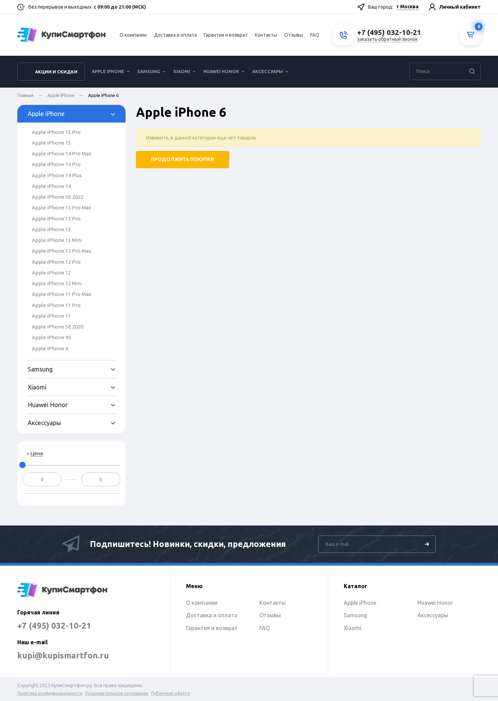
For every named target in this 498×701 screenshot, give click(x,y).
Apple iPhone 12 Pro (56, 262)
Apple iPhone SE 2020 (57, 327)
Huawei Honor (221, 71)
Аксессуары (267, 71)
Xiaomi (181, 71)
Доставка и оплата (175, 35)
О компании (133, 35)
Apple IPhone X (50, 348)
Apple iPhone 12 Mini (57, 283)
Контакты (266, 35)
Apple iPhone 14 (51, 186)
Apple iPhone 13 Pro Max (61, 207)
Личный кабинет (460, 7)
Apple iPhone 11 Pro (56, 305)
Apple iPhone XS (51, 337)
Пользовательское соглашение (116, 693)
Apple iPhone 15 (51, 143)
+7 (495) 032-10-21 (54, 625)
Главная (25, 95)
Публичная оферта (170, 693)
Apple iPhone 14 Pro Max (61, 153)
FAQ (314, 35)
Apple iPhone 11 (51, 316)
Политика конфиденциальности (49, 693)
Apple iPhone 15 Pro (56, 132)
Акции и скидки (56, 71)
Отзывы (293, 35)
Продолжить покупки (182, 159)
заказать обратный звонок (387, 39)
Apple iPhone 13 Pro (56, 219)
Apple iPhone (108, 71)
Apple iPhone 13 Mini (57, 240)
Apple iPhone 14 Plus (57, 175)
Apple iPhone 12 (51, 273)
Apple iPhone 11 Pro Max (61, 294)
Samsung (148, 71)
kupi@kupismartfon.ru (63, 655)
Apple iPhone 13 (51, 229)
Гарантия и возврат (226, 35)
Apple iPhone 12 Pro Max (61, 251)
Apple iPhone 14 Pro (56, 164)
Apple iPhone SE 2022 (57, 197)
